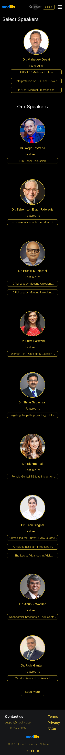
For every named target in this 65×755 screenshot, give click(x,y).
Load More (32, 691)
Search (35, 6)
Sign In (48, 6)
